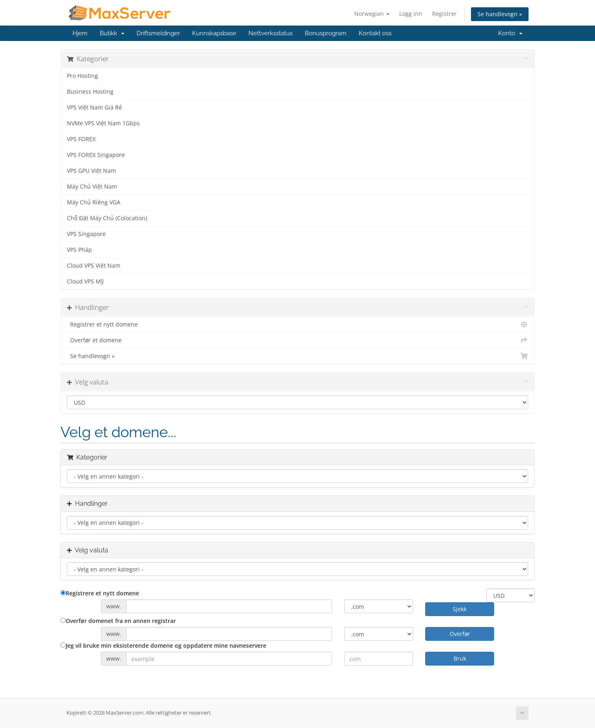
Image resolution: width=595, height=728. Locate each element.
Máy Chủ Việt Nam (92, 186)
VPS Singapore (86, 234)
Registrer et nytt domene (297, 324)
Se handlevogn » (499, 14)
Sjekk (460, 609)
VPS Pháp (79, 249)
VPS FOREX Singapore (96, 155)
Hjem (80, 33)
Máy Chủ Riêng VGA (93, 202)
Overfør (459, 634)
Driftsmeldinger (158, 33)
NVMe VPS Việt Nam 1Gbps (103, 123)
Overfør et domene (297, 340)
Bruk (460, 658)
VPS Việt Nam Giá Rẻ (94, 107)
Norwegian (372, 13)
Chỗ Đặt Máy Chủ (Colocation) (107, 218)
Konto (510, 33)
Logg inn (410, 13)
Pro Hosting (82, 75)
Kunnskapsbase (214, 33)
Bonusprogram (326, 33)
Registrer (444, 13)
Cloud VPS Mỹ (85, 281)
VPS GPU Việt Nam (91, 170)
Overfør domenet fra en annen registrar (118, 621)
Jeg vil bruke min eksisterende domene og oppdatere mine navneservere (163, 645)
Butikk (112, 33)
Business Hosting (90, 91)
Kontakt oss (375, 33)
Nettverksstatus (270, 33)
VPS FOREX (81, 139)
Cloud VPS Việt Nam (93, 265)
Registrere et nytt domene (99, 593)
